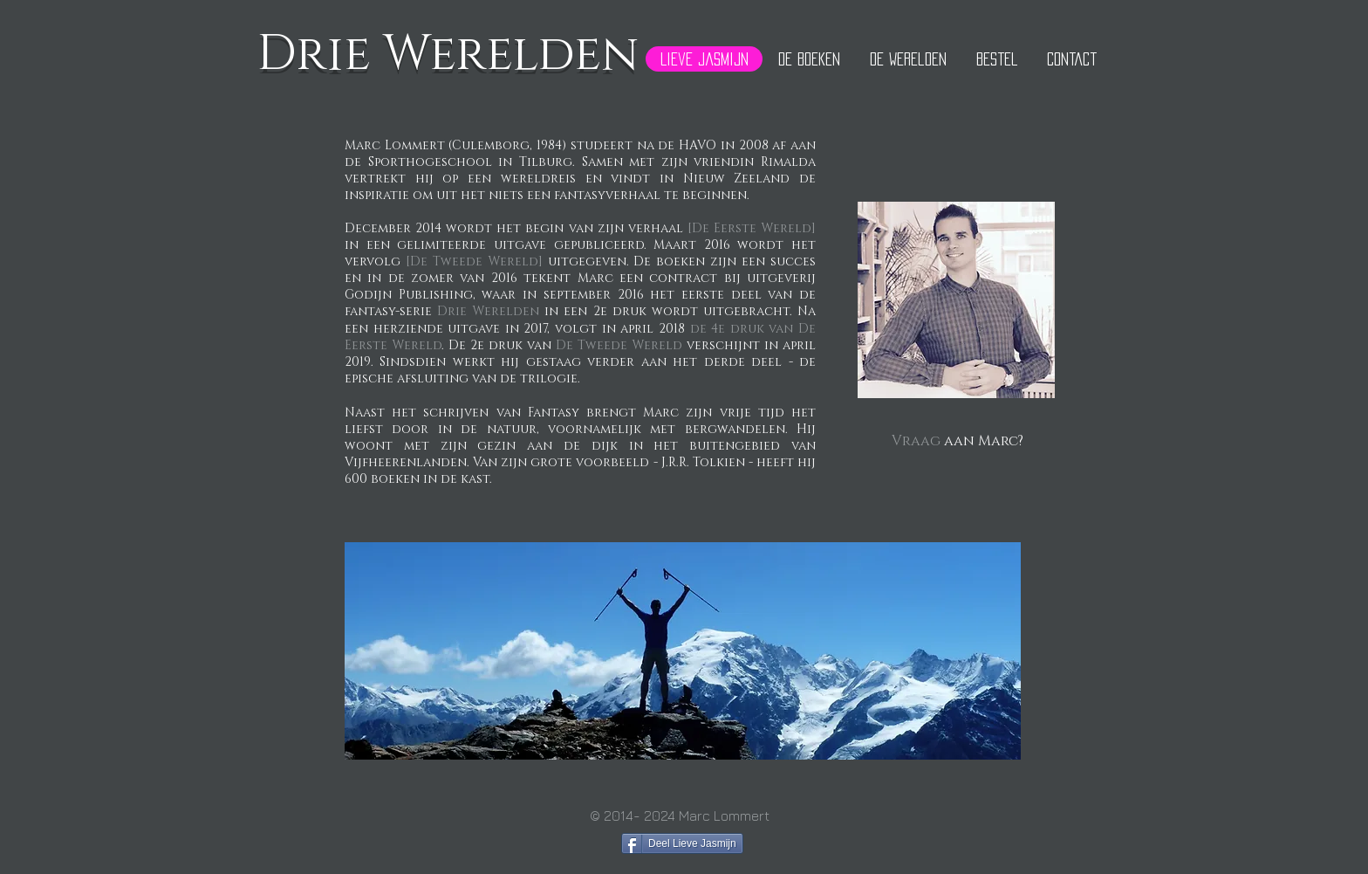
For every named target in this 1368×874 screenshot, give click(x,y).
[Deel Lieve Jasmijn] (682, 843)
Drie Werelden (485, 311)
